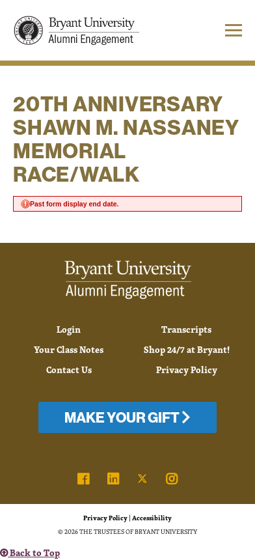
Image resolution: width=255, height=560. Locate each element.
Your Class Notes (68, 349)
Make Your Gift (127, 417)
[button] (220, 30)
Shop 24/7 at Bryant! (187, 349)
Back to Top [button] (30, 552)
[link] (83, 479)
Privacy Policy (186, 369)
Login (69, 329)
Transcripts (186, 329)
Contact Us (69, 369)
